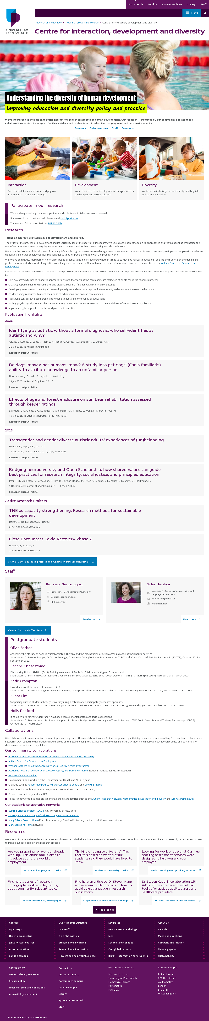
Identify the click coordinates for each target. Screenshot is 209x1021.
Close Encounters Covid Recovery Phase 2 (50, 538)
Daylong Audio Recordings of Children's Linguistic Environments (43, 815)
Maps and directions (170, 935)
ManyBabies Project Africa (23, 820)
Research (80, 128)
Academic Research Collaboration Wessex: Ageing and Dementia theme (48, 770)
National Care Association (22, 775)
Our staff (64, 929)
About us (163, 922)
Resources (128, 128)
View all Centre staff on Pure (25, 630)
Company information (171, 942)
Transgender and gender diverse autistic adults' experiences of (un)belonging (86, 439)
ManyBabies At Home (20, 824)
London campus (18, 955)
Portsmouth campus (71, 980)
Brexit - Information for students (128, 955)
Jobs (110, 935)
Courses (14, 922)
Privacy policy (17, 980)
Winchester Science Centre (64, 784)
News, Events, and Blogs (122, 929)
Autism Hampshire (38, 784)
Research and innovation (48, 22)
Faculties (163, 929)
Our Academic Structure (73, 922)
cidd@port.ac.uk (69, 218)
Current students (172, 4)
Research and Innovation (73, 949)
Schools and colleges (120, 942)
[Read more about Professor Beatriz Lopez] (91, 619)
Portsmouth (135, 4)
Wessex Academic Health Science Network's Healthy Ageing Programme (48, 765)
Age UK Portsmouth (182, 798)
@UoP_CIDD (55, 223)
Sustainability (166, 955)
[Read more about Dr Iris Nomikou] (192, 619)
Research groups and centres (82, 22)
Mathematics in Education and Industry (144, 798)
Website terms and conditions (27, 987)
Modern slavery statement (25, 974)
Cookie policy (17, 967)
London (152, 4)
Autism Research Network (106, 798)
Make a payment (168, 949)
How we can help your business (77, 955)
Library (191, 4)
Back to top (104, 910)
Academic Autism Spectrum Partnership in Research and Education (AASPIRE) (51, 756)
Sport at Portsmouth (71, 1000)
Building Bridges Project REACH (26, 810)
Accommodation (19, 949)
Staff (203, 4)
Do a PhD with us (69, 935)
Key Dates (114, 922)
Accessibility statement (23, 994)
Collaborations (99, 128)
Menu (191, 12)
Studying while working (72, 942)
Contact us (65, 968)
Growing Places (93, 784)
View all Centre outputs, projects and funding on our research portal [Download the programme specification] (48, 561)
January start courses (21, 942)
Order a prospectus (20, 935)
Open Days (15, 929)
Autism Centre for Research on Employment (32, 761)
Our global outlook (119, 949)
